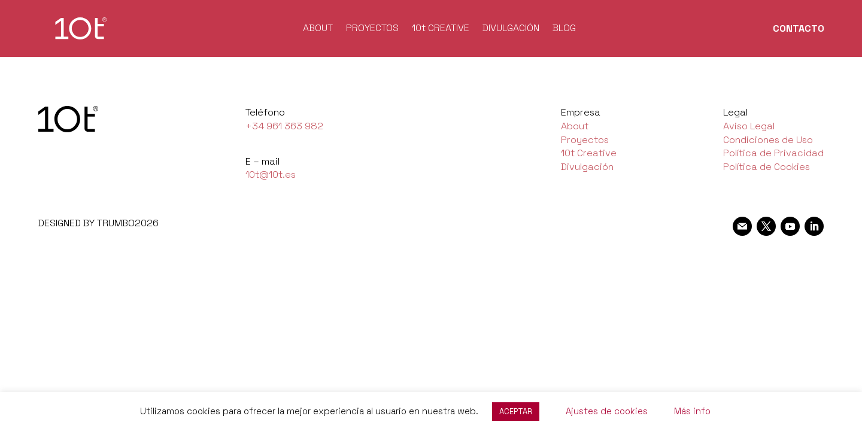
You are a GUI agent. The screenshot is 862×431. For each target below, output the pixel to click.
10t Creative (589, 153)
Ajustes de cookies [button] (607, 411)
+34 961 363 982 (284, 126)
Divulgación (587, 166)
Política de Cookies (766, 166)
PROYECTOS (372, 29)
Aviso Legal (749, 126)
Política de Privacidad (773, 153)
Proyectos (585, 139)
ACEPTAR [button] (515, 411)
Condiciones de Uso (768, 139)
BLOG (564, 29)
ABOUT (318, 29)
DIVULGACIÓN (510, 29)
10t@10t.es (270, 174)
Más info (692, 411)
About (574, 126)
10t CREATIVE (440, 29)
